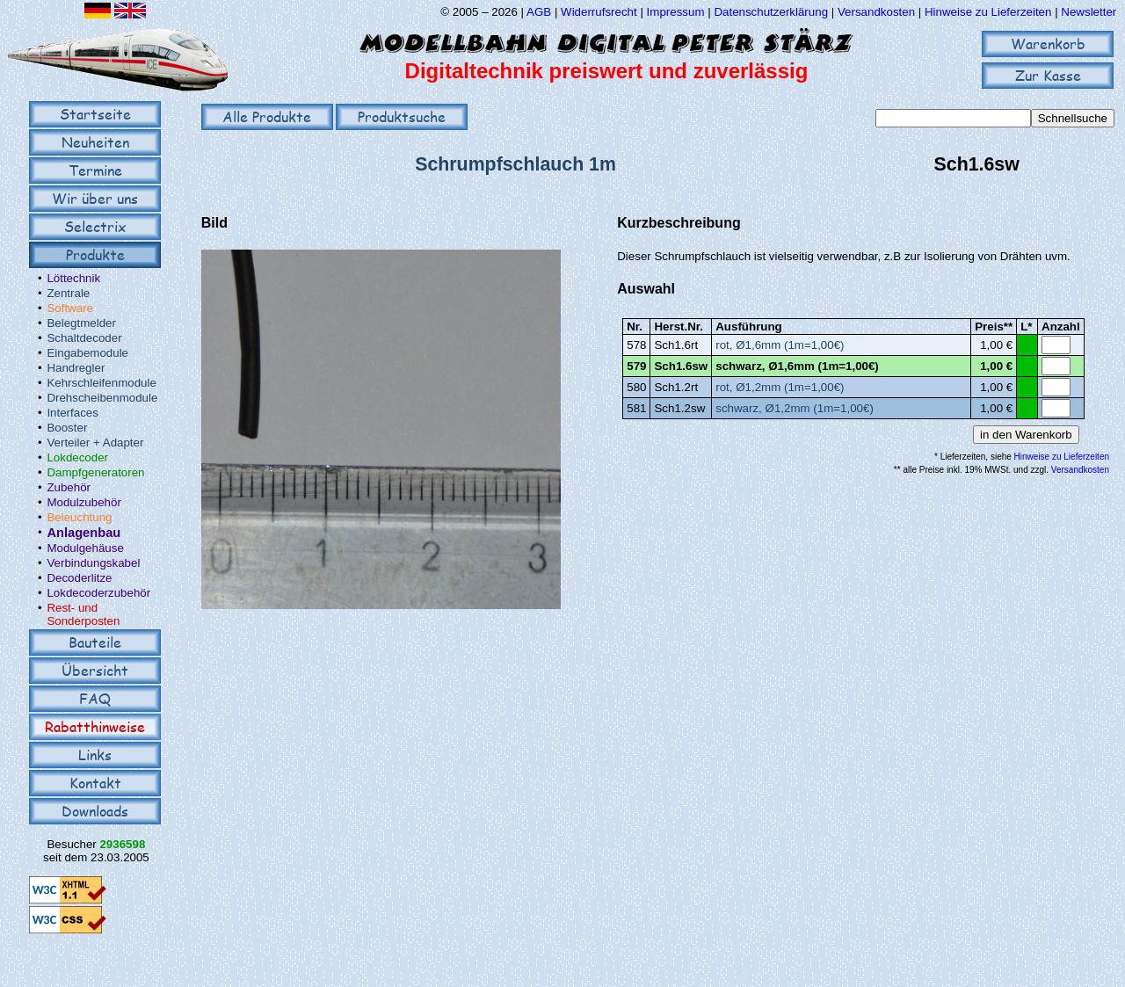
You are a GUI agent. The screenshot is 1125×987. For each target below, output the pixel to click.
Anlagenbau (83, 533)
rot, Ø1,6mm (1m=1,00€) (779, 345)
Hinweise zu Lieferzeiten (988, 11)
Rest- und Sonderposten (83, 614)
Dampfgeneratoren (95, 472)
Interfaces (72, 412)
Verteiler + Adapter (95, 442)
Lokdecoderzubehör (98, 592)
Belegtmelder (81, 323)
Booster (67, 427)
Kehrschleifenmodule (101, 382)
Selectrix (95, 226)
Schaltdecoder (84, 338)
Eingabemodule (87, 352)
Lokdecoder (77, 457)
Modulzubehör (83, 502)
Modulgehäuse (85, 548)
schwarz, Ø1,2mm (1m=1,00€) (794, 408)
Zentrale (68, 293)
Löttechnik (73, 278)
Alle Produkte (266, 116)
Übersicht (95, 670)
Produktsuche (402, 116)
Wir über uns (95, 198)
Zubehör (69, 487)
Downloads (95, 811)
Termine (95, 170)
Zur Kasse (1048, 75)
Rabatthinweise (95, 726)
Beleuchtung (79, 517)
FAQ (95, 698)
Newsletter (1088, 11)
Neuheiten (95, 142)
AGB (538, 11)
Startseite (95, 114)
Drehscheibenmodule (102, 397)
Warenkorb (1048, 43)
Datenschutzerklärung (771, 11)
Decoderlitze (79, 577)
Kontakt (95, 783)
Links (95, 754)
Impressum (676, 11)
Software (70, 308)
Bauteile (95, 642)
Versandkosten (878, 11)
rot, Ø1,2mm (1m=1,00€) (779, 387)
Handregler (76, 367)
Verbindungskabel (93, 563)
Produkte (95, 254)
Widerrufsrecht (599, 11)
